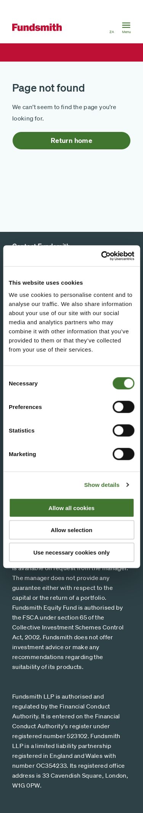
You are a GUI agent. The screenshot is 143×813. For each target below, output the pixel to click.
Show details (102, 485)
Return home (71, 140)
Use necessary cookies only (71, 552)
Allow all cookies (71, 507)
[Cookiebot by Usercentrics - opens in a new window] (101, 256)
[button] (112, 27)
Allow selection (71, 530)
